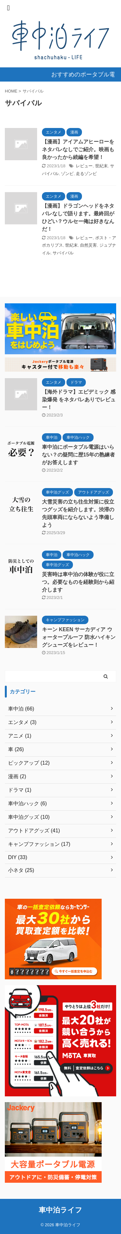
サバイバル (63, 252)
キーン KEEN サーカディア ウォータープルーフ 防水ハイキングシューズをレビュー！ (79, 637)
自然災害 (88, 245)
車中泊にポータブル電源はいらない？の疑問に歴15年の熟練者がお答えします (78, 454)
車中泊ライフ (60, 1210)
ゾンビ (67, 173)
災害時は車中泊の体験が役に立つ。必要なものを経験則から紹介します (78, 582)
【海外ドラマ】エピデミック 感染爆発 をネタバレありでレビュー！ (79, 399)
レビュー (84, 165)
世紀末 (101, 165)
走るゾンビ (86, 173)
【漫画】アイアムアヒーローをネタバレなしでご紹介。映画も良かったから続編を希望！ (78, 149)
